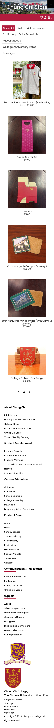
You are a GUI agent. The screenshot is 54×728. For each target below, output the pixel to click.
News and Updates (14, 630)
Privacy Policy (11, 706)
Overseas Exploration (15, 455)
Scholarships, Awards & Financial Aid (23, 464)
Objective (9, 487)
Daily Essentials (28, 34)
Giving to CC (11, 621)
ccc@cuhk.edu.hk (13, 699)
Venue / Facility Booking (16, 437)
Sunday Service (12, 531)
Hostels (8, 468)
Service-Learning (13, 495)
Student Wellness (13, 459)
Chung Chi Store (32, 4)
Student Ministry (12, 536)
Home (15, 4)
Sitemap (8, 703)
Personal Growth (13, 451)
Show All (8, 28)
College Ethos (11, 423)
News (7, 527)
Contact (8, 562)
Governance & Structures (17, 428)
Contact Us (10, 712)
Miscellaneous (12, 40)
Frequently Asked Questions (19, 509)
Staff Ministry (11, 540)
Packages (9, 53)
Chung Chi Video (13, 589)
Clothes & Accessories (31, 28)
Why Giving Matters (14, 608)
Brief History (10, 415)
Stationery (9, 34)
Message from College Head (19, 419)
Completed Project (14, 617)
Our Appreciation (13, 634)
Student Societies (13, 473)
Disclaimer (9, 709)
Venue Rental (11, 558)
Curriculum (10, 491)
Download (9, 504)
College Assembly (13, 500)
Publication (10, 581)
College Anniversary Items (19, 47)
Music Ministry (11, 545)
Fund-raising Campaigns (17, 625)
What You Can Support (16, 612)
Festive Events (11, 549)
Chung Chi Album (13, 585)
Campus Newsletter (15, 576)
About (7, 523)
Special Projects (12, 553)
